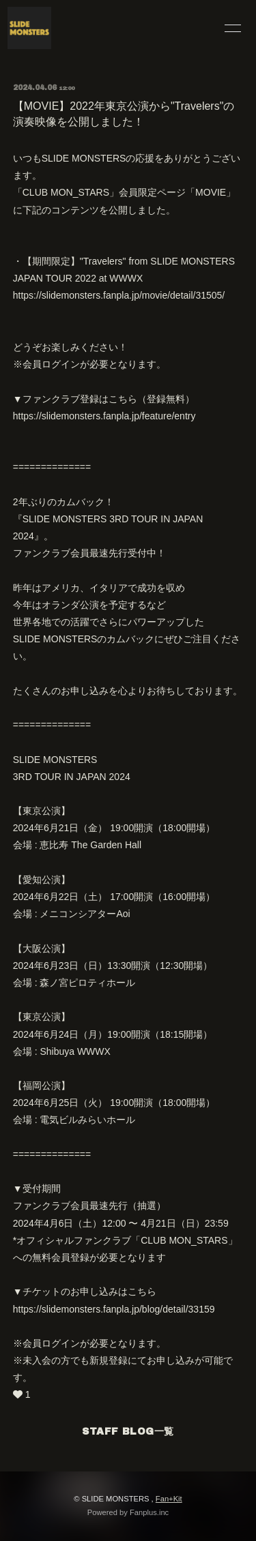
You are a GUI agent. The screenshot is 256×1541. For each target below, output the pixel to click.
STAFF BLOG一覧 (127, 1431)
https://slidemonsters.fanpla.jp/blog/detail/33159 (114, 1309)
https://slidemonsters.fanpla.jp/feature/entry (104, 415)
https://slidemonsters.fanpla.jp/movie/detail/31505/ (119, 295)
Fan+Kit (169, 1499)
